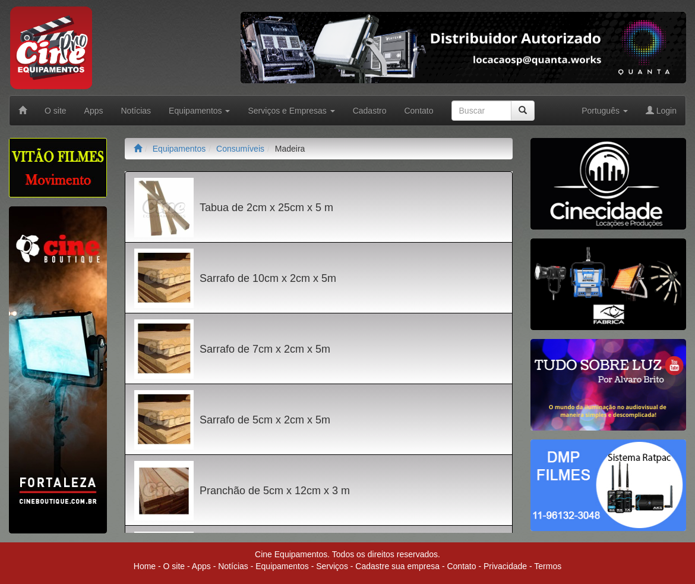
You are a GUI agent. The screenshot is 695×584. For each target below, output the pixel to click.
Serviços (332, 566)
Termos (547, 566)
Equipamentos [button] (199, 110)
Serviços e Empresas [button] (291, 110)
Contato (418, 110)
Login (661, 110)
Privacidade (505, 566)
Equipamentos (179, 148)
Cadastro (370, 110)
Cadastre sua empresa (397, 566)
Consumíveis (240, 148)
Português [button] (605, 110)
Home (145, 566)
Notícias (136, 110)
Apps (93, 110)
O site (56, 110)
